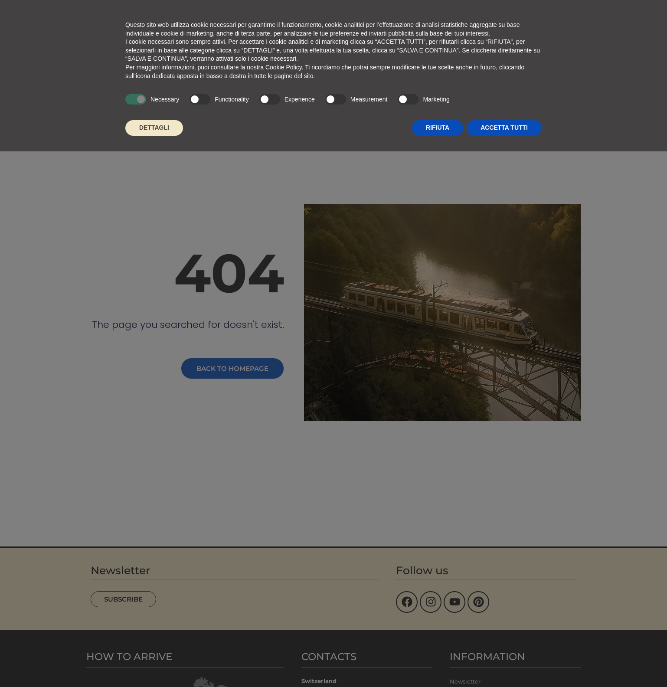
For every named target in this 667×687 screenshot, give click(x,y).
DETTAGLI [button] (154, 127)
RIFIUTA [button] (437, 127)
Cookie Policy (283, 67)
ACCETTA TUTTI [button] (504, 127)
